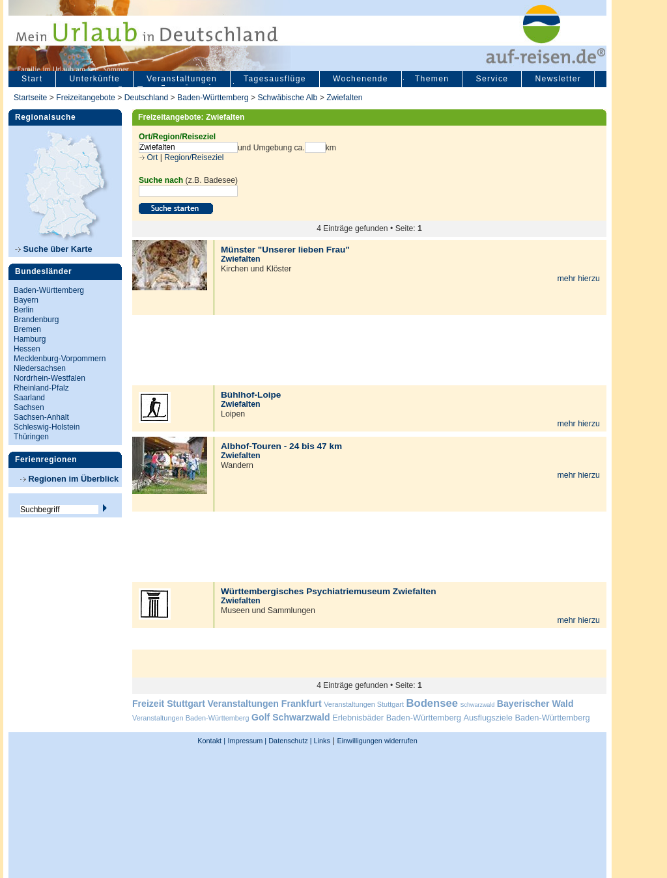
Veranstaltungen (182, 78)
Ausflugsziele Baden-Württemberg (526, 717)
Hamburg (30, 339)
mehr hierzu (578, 278)
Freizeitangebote (86, 97)
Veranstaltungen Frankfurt (264, 703)
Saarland (29, 397)
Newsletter (558, 78)
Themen (432, 78)
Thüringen (31, 436)
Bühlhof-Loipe (251, 395)
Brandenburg (36, 319)
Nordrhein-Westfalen (49, 378)
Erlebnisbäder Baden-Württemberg (396, 717)
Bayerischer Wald (535, 703)
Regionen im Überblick (69, 479)
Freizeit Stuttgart (168, 703)
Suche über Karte (53, 249)
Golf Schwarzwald (290, 717)
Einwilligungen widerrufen (377, 741)
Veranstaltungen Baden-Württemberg (190, 718)
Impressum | (247, 741)
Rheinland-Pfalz (41, 387)
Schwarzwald (478, 705)
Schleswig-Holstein (46, 427)
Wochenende (360, 78)
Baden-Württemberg (212, 97)
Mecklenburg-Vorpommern (60, 358)
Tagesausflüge (275, 78)
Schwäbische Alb (287, 97)
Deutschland (146, 97)
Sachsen (29, 407)
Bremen (27, 329)
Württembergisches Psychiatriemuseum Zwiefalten (328, 591)
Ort (151, 157)
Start (31, 78)
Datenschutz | (288, 741)
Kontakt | (211, 741)
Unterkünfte (94, 78)
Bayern (26, 300)
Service (491, 78)
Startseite (30, 97)
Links (321, 741)
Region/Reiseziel (193, 157)
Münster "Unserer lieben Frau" (285, 249)
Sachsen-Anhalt (41, 417)
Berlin (24, 309)
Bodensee (432, 703)
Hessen (27, 348)
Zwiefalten (344, 97)
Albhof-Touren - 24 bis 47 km (281, 446)
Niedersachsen (40, 368)
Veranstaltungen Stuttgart (364, 704)
